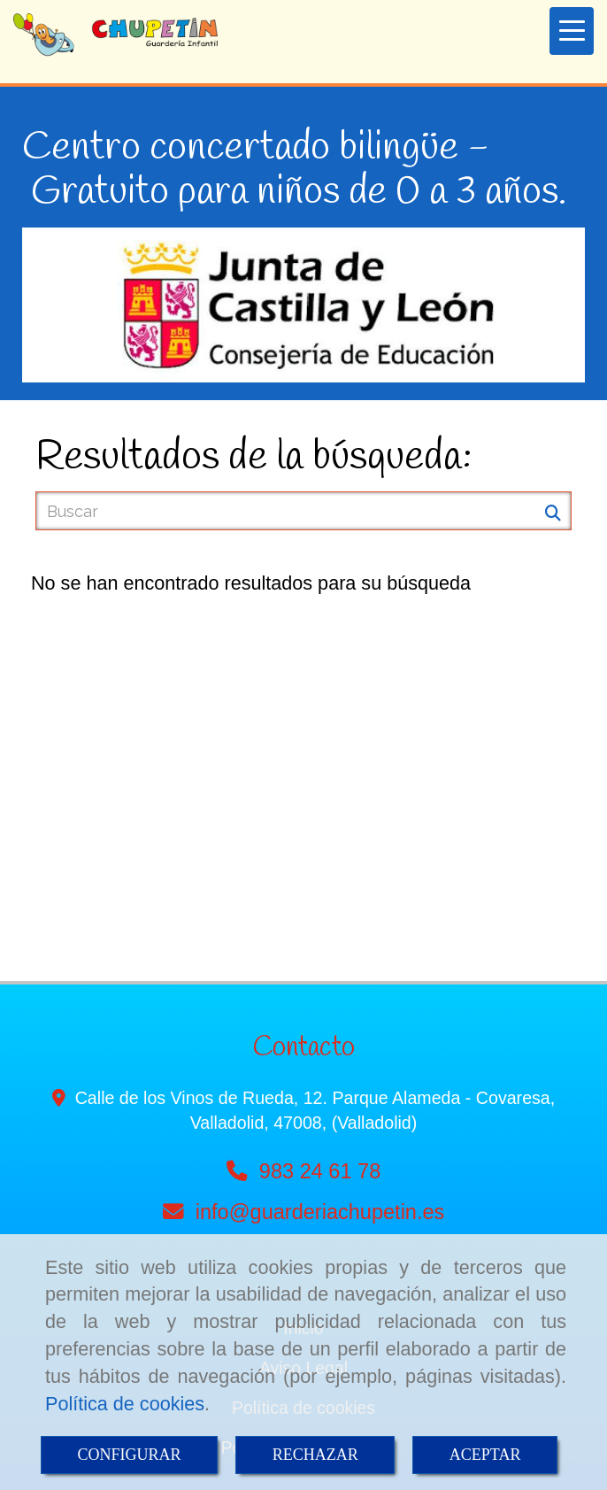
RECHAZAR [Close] (315, 1454)
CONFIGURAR (129, 1454)
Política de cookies (124, 1404)
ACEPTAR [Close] (485, 1454)
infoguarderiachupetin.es (320, 1212)
